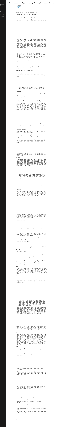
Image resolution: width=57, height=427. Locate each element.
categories (2, 5)
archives (2, 4)
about (1, 8)
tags (1, 7)
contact (2, 10)
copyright (2, 11)
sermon (18, 7)
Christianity (19, 6)
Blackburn (3, 16)
